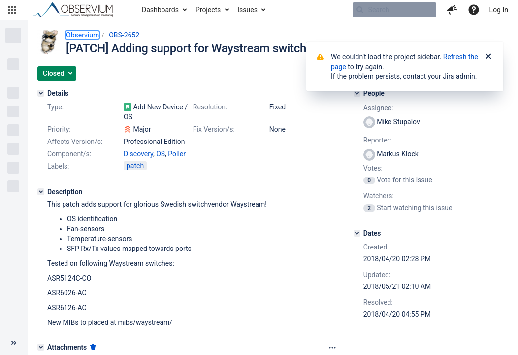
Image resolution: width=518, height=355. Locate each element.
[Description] (40, 191)
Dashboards (160, 10)
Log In (498, 10)
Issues (247, 10)
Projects (208, 10)
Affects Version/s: (74, 141)
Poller (177, 154)
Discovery (138, 154)
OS (160, 154)
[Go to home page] (78, 10)
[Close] (488, 57)
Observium (82, 35)
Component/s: (69, 154)
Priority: (59, 129)
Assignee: (378, 108)
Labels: (58, 166)
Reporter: (377, 140)
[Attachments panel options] (332, 348)
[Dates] (357, 233)
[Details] (40, 93)
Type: (55, 107)
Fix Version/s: (214, 129)
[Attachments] (40, 347)
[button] (12, 10)
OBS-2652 (124, 35)
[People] (357, 93)
